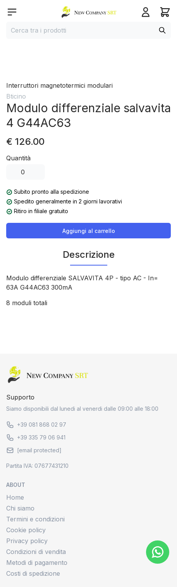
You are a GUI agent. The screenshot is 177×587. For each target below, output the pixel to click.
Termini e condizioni (35, 519)
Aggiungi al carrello (88, 231)
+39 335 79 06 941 (35, 437)
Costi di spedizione (33, 573)
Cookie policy (26, 530)
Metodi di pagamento (36, 562)
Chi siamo (20, 508)
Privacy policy (27, 541)
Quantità (18, 158)
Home (15, 497)
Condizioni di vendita (36, 552)
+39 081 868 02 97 (36, 425)
